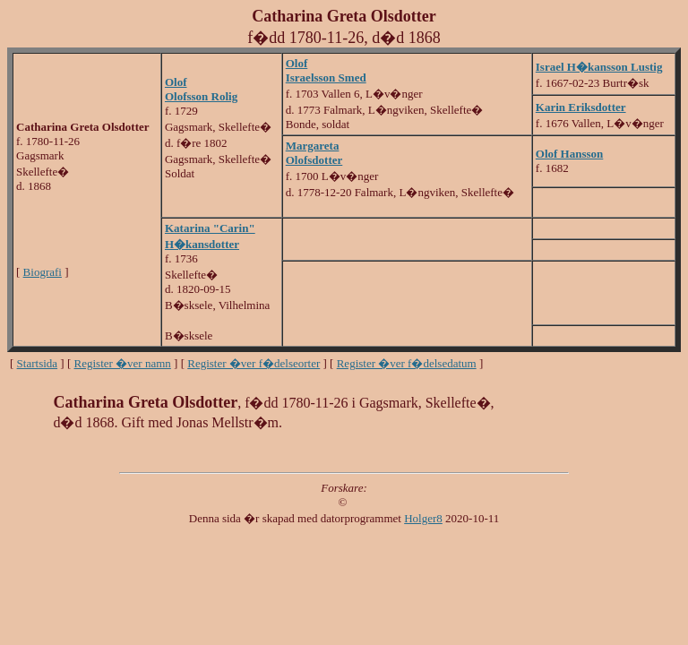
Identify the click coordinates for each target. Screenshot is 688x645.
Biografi (42, 272)
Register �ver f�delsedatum (407, 363)
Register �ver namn (122, 363)
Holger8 (423, 518)
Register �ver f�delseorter (253, 363)
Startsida (37, 363)
